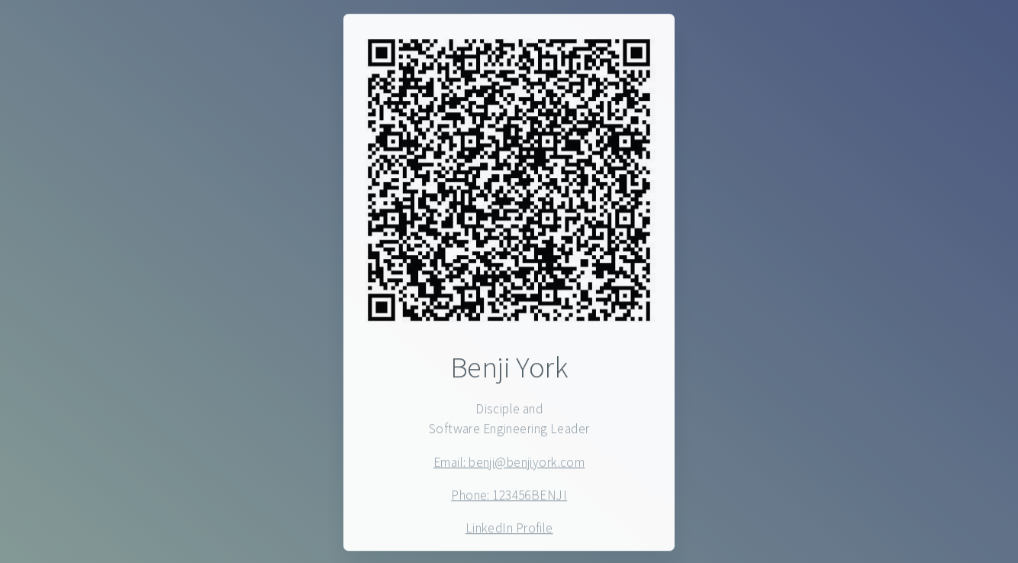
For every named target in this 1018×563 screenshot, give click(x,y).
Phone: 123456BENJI (509, 495)
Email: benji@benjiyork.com (509, 463)
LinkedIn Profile (509, 529)
